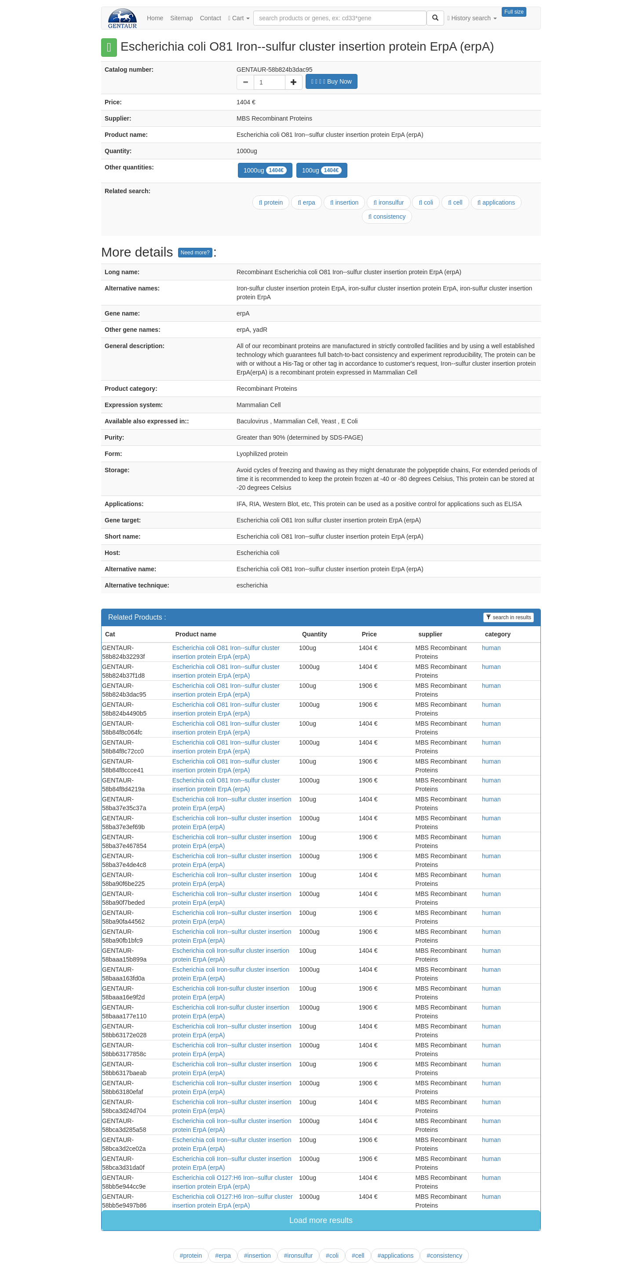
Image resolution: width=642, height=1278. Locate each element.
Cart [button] (239, 18)
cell (455, 202)
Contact (210, 18)
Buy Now (331, 81)
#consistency (444, 1255)
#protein (191, 1255)
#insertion (257, 1255)
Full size (514, 12)
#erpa (223, 1255)
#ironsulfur (298, 1255)
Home (155, 18)
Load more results (321, 1220)
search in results (508, 617)
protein (271, 202)
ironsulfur (388, 202)
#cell (358, 1255)
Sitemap (181, 18)
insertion (344, 202)
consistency (387, 216)
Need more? (195, 253)
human (491, 647)
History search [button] (472, 18)
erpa (306, 202)
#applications (396, 1255)
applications (496, 202)
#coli (332, 1255)
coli (426, 202)
